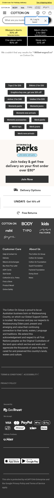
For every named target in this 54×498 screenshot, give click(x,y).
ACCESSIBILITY (31, 374)
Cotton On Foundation (37, 262)
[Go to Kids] (22, 7)
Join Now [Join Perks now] (27, 179)
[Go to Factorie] (37, 7)
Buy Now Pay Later (10, 266)
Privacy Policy (19, 483)
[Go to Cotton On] (5, 7)
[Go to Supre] (46, 7)
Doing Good (33, 274)
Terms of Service (37, 483)
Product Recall (8, 285)
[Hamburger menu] (4, 13)
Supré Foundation (36, 266)
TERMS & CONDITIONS (11, 374)
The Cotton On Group (37, 254)
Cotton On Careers (36, 258)
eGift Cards (7, 270)
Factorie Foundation (37, 270)
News (31, 278)
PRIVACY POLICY (8, 383)
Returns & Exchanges (11, 262)
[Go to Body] (15, 7)
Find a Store (7, 282)
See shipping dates (44, 2)
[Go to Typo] (29, 7)
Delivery (6, 258)
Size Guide (7, 274)
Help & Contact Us (10, 254)
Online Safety (8, 289)
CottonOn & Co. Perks (11, 278)
